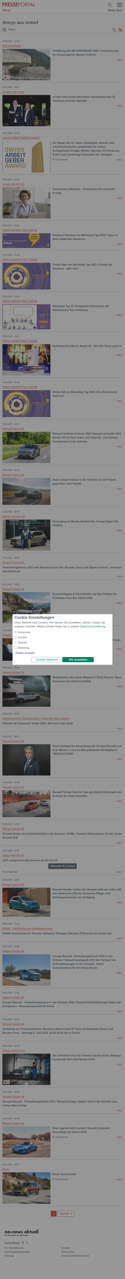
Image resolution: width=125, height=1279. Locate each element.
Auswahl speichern (47, 659)
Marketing (23, 647)
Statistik (22, 642)
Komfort (22, 637)
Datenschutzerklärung (92, 626)
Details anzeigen (25, 652)
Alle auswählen (78, 659)
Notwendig (24, 632)
